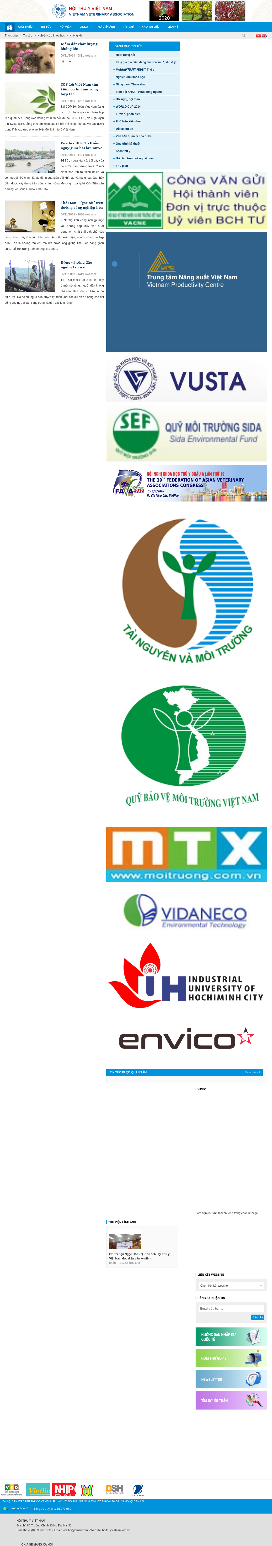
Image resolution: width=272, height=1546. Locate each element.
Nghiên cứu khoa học (51, 35)
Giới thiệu (25, 26)
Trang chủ (11, 35)
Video (84, 26)
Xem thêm (251, 1072)
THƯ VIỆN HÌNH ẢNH (122, 1222)
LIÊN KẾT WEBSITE (210, 1274)
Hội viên (65, 26)
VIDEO (201, 1089)
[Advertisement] (234, 1442)
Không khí (75, 35)
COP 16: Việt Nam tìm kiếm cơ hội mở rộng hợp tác (79, 89)
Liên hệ (172, 26)
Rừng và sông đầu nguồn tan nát (76, 264)
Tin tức (46, 26)
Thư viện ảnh (105, 26)
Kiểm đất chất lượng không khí (79, 46)
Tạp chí (128, 26)
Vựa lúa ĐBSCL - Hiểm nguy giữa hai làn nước (81, 145)
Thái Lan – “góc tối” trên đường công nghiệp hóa (82, 205)
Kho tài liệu (151, 26)
